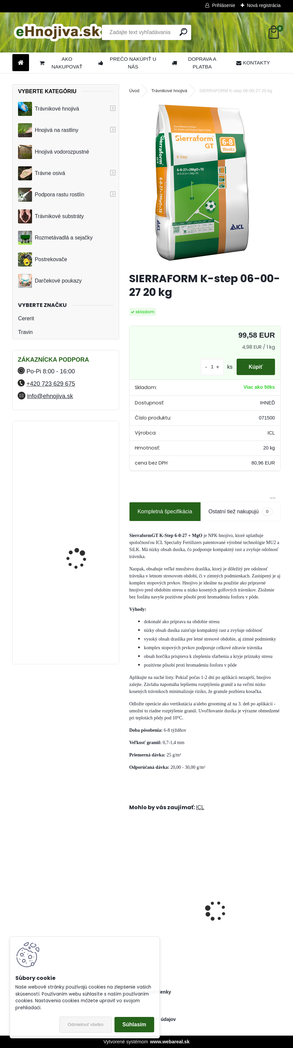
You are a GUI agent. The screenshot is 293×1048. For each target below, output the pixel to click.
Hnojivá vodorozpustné (53, 152)
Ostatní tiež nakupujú (241, 511)
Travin (25, 332)
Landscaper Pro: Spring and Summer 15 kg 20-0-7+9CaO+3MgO (241, 913)
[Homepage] (20, 62)
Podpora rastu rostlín (51, 195)
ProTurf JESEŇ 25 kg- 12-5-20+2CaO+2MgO (164, 913)
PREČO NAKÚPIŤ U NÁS (127, 62)
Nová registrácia (264, 5)
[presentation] (132, 899)
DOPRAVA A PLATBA (194, 62)
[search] (183, 32)
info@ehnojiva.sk (50, 396)
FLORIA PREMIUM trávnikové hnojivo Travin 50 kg (83, 457)
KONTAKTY (253, 62)
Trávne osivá (41, 173)
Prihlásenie (223, 5)
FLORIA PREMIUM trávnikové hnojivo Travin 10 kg (83, 516)
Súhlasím (134, 1024)
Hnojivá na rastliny (48, 130)
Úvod (134, 90)
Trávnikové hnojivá (48, 109)
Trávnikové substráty (51, 216)
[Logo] (58, 32)
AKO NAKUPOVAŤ (61, 62)
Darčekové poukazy (50, 281)
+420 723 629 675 (50, 383)
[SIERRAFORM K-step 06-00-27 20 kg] (205, 184)
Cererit (26, 318)
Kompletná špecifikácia (164, 511)
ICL (200, 807)
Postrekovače (42, 259)
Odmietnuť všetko (85, 1024)
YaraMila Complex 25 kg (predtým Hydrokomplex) (83, 587)
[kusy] (209, 367)
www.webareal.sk (170, 1041)
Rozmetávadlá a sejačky (55, 238)
